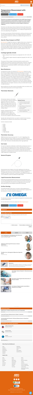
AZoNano (3, 347)
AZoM (3, 346)
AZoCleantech (4, 350)
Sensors (6, 335)
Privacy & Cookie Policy (25, 365)
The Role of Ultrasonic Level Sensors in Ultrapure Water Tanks (24, 103)
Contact (22, 361)
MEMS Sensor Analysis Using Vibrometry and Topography (13, 310)
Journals (3, 365)
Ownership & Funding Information (24, 369)
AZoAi (17, 349)
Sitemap (13, 365)
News (3, 357)
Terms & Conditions (24, 364)
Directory (3, 364)
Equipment (4, 360)
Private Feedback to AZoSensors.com (25, 225)
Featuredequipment (16, 232)
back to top (30, 371)
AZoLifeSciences (19, 351)
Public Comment (14, 225)
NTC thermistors (4, 42)
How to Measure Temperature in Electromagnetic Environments (25, 107)
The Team (13, 366)
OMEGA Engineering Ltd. (23, 201)
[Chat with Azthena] (30, 393)
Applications (14, 360)
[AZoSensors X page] (18, 379)
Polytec (4, 311)
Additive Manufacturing (9, 325)
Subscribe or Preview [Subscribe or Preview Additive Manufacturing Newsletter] (8, 326)
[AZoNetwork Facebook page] (16, 379)
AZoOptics (4, 351)
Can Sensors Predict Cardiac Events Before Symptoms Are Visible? (20, 287)
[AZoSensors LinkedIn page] (14, 379)
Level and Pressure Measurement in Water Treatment (12, 314)
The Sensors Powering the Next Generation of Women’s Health (21, 279)
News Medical (19, 350)
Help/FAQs (13, 364)
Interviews (4, 362)
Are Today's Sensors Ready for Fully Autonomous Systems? (22, 271)
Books (13, 357)
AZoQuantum (19, 347)
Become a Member (24, 360)
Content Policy (23, 366)
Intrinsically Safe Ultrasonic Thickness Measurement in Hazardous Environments (14, 319)
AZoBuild (3, 353)
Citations (4, 209)
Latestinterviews (5, 232)
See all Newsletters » (4, 340)
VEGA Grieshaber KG (6, 315)
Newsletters (14, 362)
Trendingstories (27, 232)
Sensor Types (14, 361)
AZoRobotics (4, 349)
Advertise (22, 362)
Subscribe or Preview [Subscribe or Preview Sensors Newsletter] (8, 336)
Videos (3, 361)
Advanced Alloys (8, 330)
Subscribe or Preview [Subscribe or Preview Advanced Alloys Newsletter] (8, 331)
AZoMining (18, 346)
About (22, 357)
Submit (30, 226)
